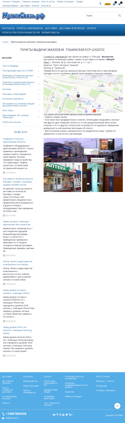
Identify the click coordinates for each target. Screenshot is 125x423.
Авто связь (7, 110)
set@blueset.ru (12, 418)
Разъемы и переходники (14, 94)
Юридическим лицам (51, 390)
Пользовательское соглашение (74, 377)
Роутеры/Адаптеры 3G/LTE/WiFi (17, 70)
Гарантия (69, 391)
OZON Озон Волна (11, 122)
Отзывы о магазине (105, 390)
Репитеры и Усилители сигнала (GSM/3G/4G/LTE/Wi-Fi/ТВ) (17, 76)
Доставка (25, 5)
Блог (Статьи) (103, 376)
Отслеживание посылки (9, 397)
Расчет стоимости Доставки (7, 389)
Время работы (51, 32)
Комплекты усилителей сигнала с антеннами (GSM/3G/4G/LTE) (18, 83)
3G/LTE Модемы (10, 65)
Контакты (46, 5)
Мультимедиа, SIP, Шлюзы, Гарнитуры (15, 116)
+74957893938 (16, 414)
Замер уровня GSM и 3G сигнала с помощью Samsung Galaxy (17, 330)
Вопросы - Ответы (105, 381)
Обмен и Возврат (73, 396)
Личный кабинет (11, 5)
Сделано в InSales (114, 415)
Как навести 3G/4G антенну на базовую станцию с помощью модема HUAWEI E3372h (18, 181)
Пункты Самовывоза (30, 28)
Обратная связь (31, 385)
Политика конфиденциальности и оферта (76, 385)
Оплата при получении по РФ (21, 32)
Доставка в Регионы (72, 28)
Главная (5, 42)
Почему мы (101, 385)
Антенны (6, 89)
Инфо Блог (21, 132)
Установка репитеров (49, 397)
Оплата (35, 5)
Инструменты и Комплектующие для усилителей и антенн (18, 104)
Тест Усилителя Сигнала (51, 404)
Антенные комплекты (12, 98)
